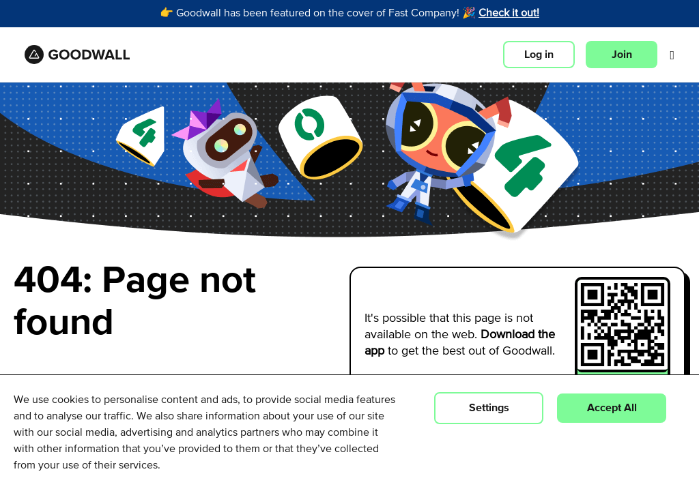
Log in (539, 54)
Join (622, 54)
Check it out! (509, 13)
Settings (489, 407)
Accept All (612, 407)
